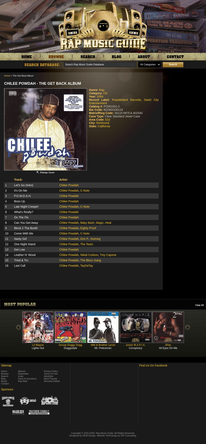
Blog (3, 378)
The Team (86, 244)
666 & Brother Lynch (103, 344)
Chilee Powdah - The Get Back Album (42, 83)
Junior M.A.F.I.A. (135, 344)
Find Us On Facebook (153, 365)
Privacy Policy (51, 371)
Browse (5, 373)
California (104, 126)
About (4, 381)
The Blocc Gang (90, 260)
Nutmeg (95, 238)
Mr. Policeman (103, 348)
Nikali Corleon (89, 255)
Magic (99, 222)
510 (107, 119)
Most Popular (50, 378)
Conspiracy (135, 348)
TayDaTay (86, 265)
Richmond (102, 123)
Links (20, 376)
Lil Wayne (38, 344)
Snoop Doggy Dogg (70, 344)
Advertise (48, 376)
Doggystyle (70, 348)
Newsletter (23, 373)
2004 (100, 96)
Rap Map (22, 381)
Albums (22, 371)
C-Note (84, 190)
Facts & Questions (27, 378)
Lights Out (38, 348)
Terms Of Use (51, 373)
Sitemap (6, 365)
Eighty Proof (88, 228)
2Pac (168, 344)
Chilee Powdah (69, 185)
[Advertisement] (185, 93)
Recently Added (52, 381)
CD (105, 93)
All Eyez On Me (168, 348)
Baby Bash (87, 222)
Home (7, 75)
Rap (101, 90)
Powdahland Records (126, 99)
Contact (5, 383)
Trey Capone (108, 255)
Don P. (84, 238)
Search (4, 376)
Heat (108, 222)
